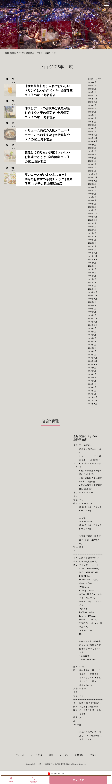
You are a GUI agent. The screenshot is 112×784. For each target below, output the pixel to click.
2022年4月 (92, 240)
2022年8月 (92, 226)
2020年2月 (92, 312)
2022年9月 (92, 223)
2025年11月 (92, 99)
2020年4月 (92, 305)
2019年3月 (92, 348)
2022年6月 (92, 233)
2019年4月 (92, 345)
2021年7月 (92, 269)
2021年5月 (92, 276)
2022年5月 (92, 236)
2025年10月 (92, 102)
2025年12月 (92, 95)
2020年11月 (92, 295)
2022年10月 (92, 220)
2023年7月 (92, 190)
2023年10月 (92, 181)
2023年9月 (92, 184)
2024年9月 (92, 145)
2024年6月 (92, 154)
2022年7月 (92, 230)
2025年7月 (92, 112)
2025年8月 (92, 108)
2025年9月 (92, 105)
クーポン (63, 755)
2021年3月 (92, 282)
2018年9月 (92, 368)
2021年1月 (92, 289)
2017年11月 (92, 400)
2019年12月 (92, 318)
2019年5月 (92, 341)
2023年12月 (92, 174)
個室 (50, 755)
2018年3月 (92, 387)
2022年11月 (92, 217)
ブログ (93, 755)
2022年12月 (92, 213)
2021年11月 (92, 256)
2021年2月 (92, 286)
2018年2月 (92, 391)
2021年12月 (92, 253)
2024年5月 (92, 158)
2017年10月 (92, 404)
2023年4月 (92, 200)
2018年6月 (92, 377)
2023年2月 (92, 207)
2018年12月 (92, 358)
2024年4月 (92, 161)
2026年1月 (92, 92)
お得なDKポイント (56, 773)
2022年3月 (92, 243)
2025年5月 (92, 118)
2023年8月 (92, 187)
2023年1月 (92, 210)
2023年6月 (92, 194)
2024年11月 (92, 138)
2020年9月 (92, 302)
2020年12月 (92, 292)
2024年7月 (92, 151)
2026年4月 (92, 82)
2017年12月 (92, 397)
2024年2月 (92, 167)
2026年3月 (92, 85)
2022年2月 (92, 246)
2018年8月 (92, 371)
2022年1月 (92, 249)
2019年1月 (92, 355)
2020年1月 (92, 315)
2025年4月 (92, 122)
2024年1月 (92, 171)
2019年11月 (92, 322)
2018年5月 (92, 381)
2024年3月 (92, 164)
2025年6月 (92, 115)
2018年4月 (92, 384)
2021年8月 (92, 266)
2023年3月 (92, 204)
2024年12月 (92, 135)
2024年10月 (92, 141)
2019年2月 (92, 351)
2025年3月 (92, 125)
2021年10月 (92, 259)
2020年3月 (92, 309)
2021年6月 (92, 272)
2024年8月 (92, 148)
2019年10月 (92, 325)
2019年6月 (92, 338)
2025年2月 (92, 128)
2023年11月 (92, 177)
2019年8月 (92, 332)
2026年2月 (92, 89)
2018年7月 (92, 374)
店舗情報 (78, 755)
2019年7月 (92, 335)
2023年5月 (92, 197)
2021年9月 (92, 263)
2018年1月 (92, 394)
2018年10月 (92, 364)
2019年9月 (92, 328)
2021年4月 (92, 279)
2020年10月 (92, 299)
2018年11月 (92, 361)
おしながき (36, 755)
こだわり (20, 755)
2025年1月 (92, 131)
